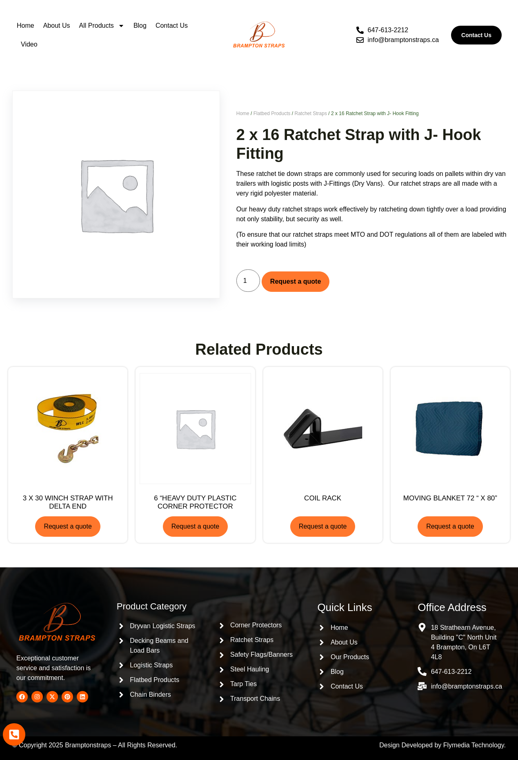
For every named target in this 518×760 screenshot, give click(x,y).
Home (25, 25)
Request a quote (295, 281)
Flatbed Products (272, 113)
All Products (101, 25)
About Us (56, 25)
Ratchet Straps (311, 113)
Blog (140, 25)
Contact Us (172, 25)
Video (29, 44)
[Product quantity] (248, 280)
